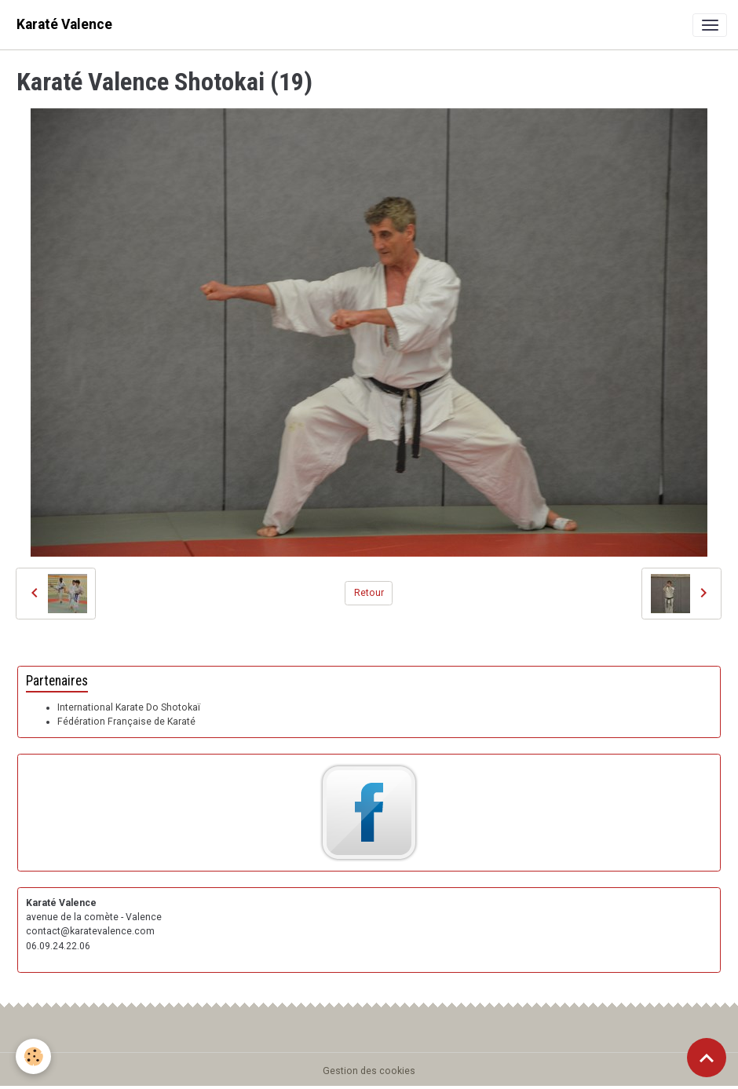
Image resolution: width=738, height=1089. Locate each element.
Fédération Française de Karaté (126, 721)
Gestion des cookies (369, 1070)
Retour (369, 592)
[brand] (64, 24)
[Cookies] (33, 1056)
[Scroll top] (706, 1057)
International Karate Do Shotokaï (128, 707)
